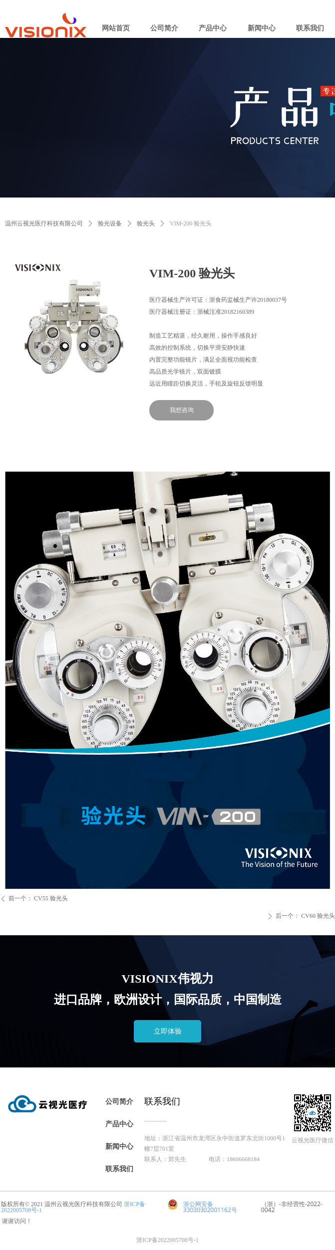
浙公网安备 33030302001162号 (210, 1207)
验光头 (146, 223)
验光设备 (110, 223)
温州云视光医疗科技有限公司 (44, 223)
